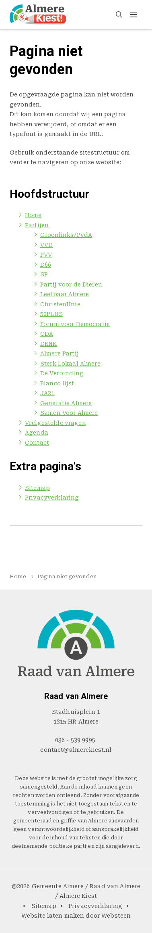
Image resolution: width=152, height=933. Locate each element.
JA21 (47, 393)
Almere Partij (59, 353)
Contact (37, 442)
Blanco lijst (57, 383)
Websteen (116, 915)
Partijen (37, 225)
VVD (46, 245)
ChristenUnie (60, 304)
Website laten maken (52, 915)
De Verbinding (62, 373)
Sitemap (37, 488)
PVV (46, 254)
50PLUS (51, 314)
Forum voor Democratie (75, 324)
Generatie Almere (66, 403)
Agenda (36, 432)
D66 (45, 264)
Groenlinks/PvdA (66, 235)
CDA (46, 334)
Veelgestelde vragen (55, 423)
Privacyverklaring (52, 497)
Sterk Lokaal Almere (70, 363)
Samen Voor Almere (69, 413)
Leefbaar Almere (64, 294)
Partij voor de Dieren (71, 284)
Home (33, 215)
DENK (48, 344)
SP (44, 274)
